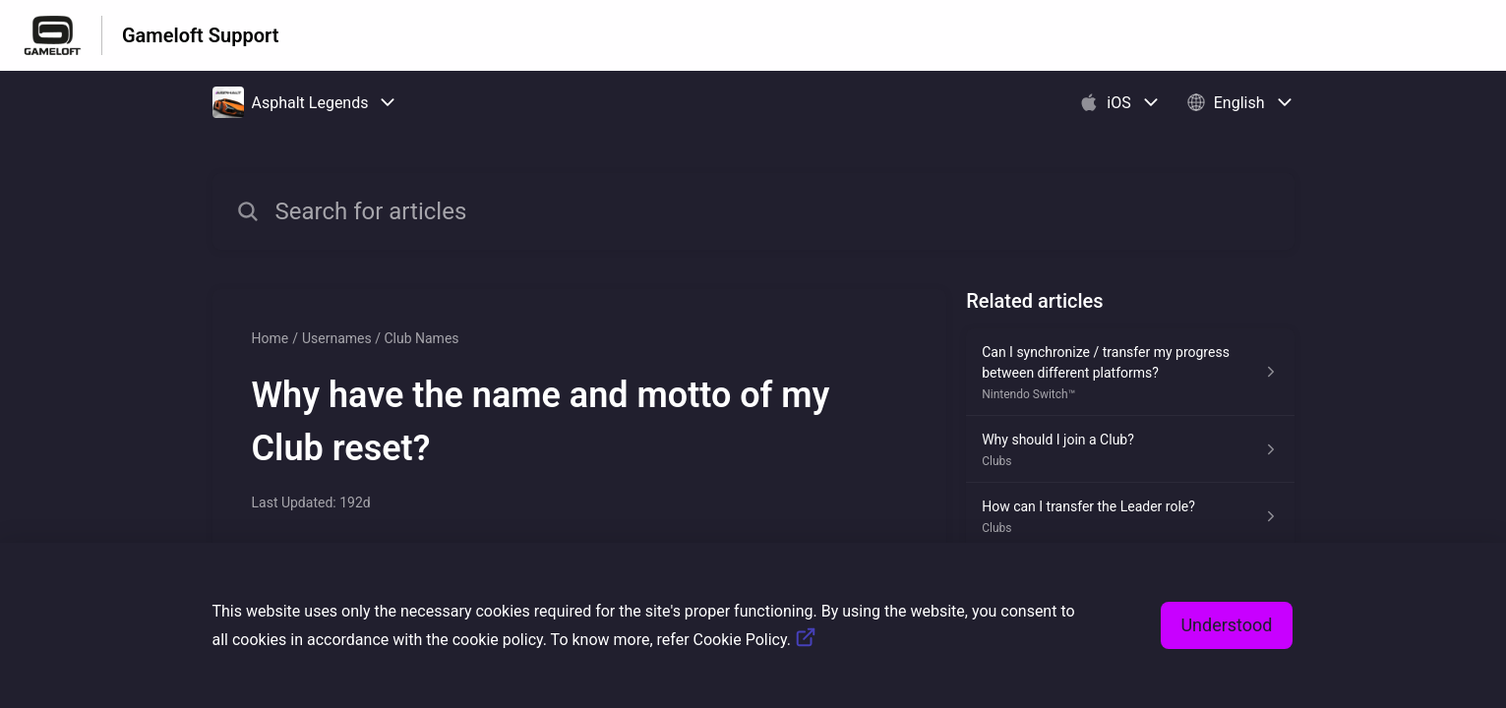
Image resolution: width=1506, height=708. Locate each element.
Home (270, 338)
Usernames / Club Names (380, 338)
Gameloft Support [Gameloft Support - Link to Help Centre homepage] (200, 35)
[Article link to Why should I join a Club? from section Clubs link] (1130, 449)
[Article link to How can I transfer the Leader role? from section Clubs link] (1130, 516)
